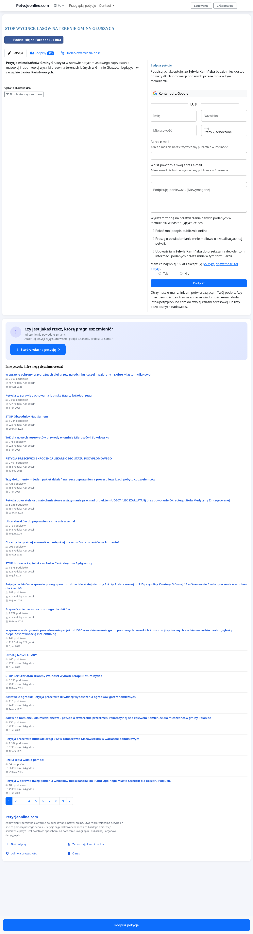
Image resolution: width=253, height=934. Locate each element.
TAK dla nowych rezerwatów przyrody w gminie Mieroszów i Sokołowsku (57, 493)
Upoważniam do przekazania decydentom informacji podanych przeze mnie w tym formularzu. (200, 309)
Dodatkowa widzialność (80, 108)
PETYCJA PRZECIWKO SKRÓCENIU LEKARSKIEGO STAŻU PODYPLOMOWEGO (59, 514)
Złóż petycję (225, 6)
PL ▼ (59, 5)
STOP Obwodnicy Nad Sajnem (27, 472)
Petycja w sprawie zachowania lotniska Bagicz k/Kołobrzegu (49, 451)
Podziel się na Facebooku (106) (33, 95)
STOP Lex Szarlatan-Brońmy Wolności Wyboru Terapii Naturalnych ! (54, 731)
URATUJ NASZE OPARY (21, 710)
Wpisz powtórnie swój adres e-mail (176, 220)
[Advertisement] (123, 48)
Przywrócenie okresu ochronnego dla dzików (38, 664)
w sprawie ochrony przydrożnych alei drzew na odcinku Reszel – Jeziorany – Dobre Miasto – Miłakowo (78, 430)
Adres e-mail (160, 197)
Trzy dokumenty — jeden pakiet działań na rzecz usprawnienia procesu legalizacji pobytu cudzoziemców (80, 535)
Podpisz (199, 338)
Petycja (15, 108)
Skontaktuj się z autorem (24, 150)
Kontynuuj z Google (170, 149)
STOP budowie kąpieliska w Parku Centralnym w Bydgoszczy (49, 619)
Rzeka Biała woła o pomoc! (25, 815)
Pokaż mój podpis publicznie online (181, 286)
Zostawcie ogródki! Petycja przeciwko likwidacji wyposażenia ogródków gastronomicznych (71, 752)
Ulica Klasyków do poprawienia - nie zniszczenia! (40, 577)
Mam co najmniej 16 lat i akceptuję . (194, 321)
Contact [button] (105, 5)
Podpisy (42, 108)
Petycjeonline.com (32, 5)
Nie (186, 329)
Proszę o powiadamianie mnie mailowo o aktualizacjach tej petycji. (198, 296)
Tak (165, 329)
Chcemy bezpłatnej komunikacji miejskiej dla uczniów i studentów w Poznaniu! (62, 598)
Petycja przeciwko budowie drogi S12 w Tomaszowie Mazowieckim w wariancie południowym (72, 794)
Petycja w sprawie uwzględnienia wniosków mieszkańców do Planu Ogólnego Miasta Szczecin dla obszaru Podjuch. (88, 836)
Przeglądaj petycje (82, 5)
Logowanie (201, 6)
